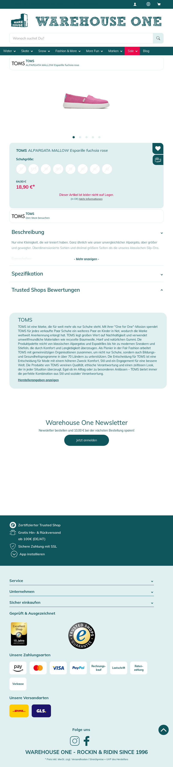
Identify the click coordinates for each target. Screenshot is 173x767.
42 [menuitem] (107, 169)
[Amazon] (18, 668)
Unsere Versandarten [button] (29, 698)
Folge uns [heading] (81, 729)
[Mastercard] (38, 668)
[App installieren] (28, 554)
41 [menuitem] (95, 169)
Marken (115, 51)
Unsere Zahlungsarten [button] (30, 655)
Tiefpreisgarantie (88, 4)
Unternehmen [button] (81, 591)
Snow (44, 51)
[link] (74, 745)
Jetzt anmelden (86, 440)
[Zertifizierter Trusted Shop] (27, 636)
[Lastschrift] (118, 668)
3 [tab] (86, 137)
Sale (132, 51)
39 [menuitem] (70, 169)
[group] (35, 525)
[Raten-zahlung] (138, 668)
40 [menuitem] (82, 169)
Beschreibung (28, 232)
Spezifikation (27, 273)
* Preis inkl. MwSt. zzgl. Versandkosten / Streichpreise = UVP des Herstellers (86, 759)
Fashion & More (68, 51)
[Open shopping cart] (159, 4)
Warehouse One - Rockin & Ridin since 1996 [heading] (86, 752)
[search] (81, 38)
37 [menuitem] (21, 169)
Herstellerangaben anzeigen (38, 380)
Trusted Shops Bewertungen (46, 290)
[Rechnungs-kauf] (98, 668)
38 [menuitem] (46, 169)
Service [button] (81, 581)
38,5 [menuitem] (58, 169)
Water (9, 51)
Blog (146, 51)
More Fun (94, 51)
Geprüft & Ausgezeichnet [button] (32, 613)
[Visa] (58, 668)
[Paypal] (78, 668)
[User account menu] (136, 4)
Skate (27, 51)
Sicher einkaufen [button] (81, 602)
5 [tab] (99, 137)
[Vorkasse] (18, 684)
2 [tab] (80, 137)
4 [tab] (93, 137)
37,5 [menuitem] (33, 169)
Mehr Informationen (91, 198)
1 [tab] (74, 137)
